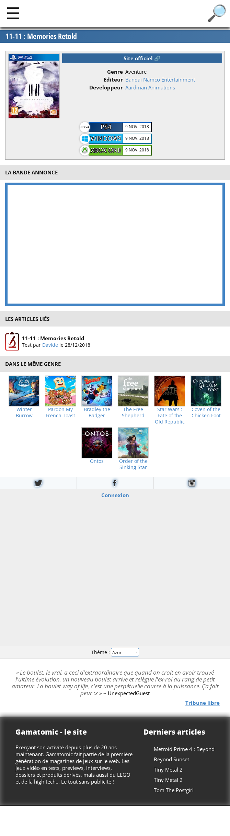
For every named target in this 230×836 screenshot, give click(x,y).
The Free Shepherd (133, 412)
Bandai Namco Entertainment (160, 79)
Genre (115, 71)
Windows (106, 138)
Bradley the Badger (97, 412)
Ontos (97, 461)
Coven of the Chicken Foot (206, 412)
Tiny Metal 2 (168, 769)
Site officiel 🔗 (142, 58)
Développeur (106, 87)
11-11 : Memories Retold (41, 36)
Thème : (115, 652)
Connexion (115, 495)
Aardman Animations (150, 87)
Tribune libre (202, 702)
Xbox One (106, 150)
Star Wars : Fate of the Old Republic (170, 415)
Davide (50, 345)
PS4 (106, 127)
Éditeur (113, 79)
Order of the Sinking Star (133, 464)
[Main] (13, 13)
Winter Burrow (24, 412)
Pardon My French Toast (60, 412)
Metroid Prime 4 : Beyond (184, 749)
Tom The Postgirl (174, 790)
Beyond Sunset (171, 759)
